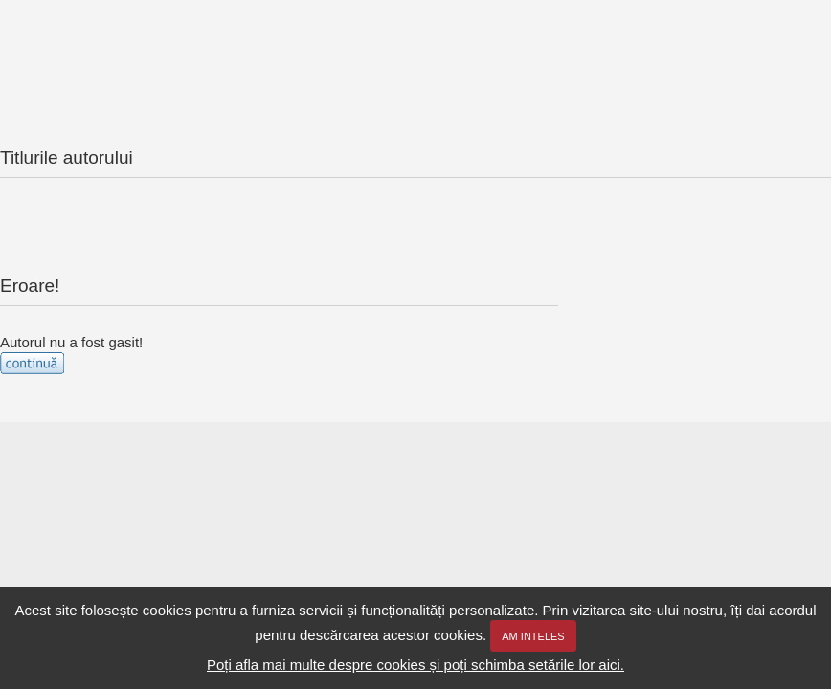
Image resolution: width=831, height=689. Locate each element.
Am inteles (533, 636)
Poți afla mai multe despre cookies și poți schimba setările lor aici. (415, 664)
